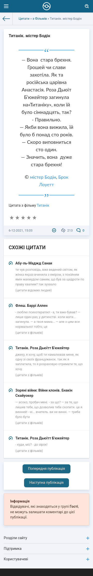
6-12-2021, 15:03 (20, 230)
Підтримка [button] (46, 549)
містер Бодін (43, 177)
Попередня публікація (46, 469)
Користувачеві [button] (46, 559)
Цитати (24, 18)
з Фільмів (39, 18)
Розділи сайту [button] (46, 538)
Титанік (43, 205)
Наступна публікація (47, 483)
